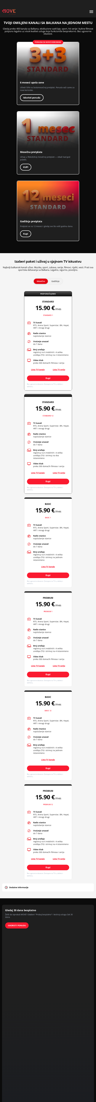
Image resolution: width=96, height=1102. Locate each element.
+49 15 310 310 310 (76, 3)
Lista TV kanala (48, 566)
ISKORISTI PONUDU (17, 925)
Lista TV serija (59, 369)
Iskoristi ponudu (31, 97)
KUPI (25, 167)
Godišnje (55, 281)
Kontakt (91, 3)
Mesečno (41, 281)
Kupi (25, 233)
